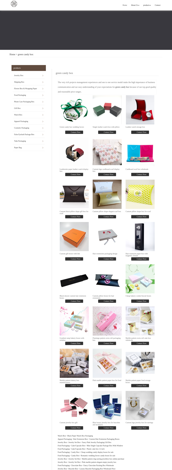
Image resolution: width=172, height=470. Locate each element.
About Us (135, 5)
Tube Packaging (20, 141)
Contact (158, 5)
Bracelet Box (73, 467)
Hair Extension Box (80, 438)
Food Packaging (20, 95)
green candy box (25, 54)
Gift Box (17, 108)
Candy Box (75, 451)
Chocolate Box (76, 464)
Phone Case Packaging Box (24, 102)
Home (125, 5)
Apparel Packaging (21, 121)
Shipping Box (19, 82)
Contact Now (75, 132)
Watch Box (18, 115)
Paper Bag (18, 148)
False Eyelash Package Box (24, 134)
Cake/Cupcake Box (78, 444)
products (147, 5)
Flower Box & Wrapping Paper (25, 89)
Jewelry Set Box (74, 441)
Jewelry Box (18, 75)
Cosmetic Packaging (21, 128)
